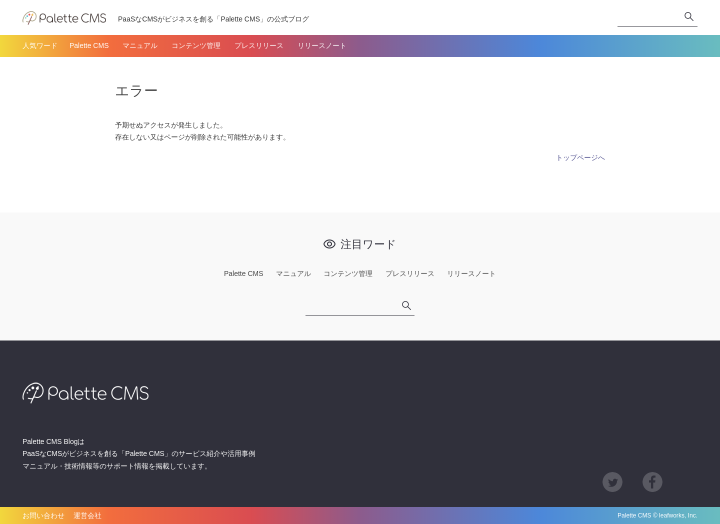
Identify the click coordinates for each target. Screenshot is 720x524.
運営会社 (88, 516)
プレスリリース (259, 46)
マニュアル (140, 46)
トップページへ (580, 158)
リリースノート (322, 46)
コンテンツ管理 (196, 46)
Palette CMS (89, 46)
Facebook (652, 482)
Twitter (612, 482)
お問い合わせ (43, 516)
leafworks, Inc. (678, 515)
